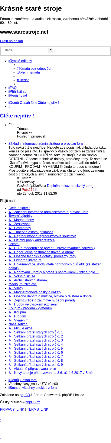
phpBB (25, 395)
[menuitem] (34, 68)
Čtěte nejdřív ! (17, 116)
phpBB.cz (32, 402)
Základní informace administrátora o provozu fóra (46, 143)
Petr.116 (28, 189)
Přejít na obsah (11, 41)
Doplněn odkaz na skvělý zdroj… (72, 186)
